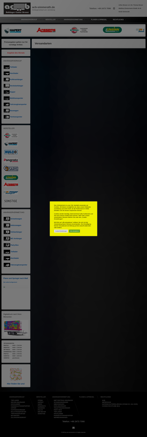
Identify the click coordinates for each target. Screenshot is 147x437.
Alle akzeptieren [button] (74, 231)
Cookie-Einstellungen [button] (61, 231)
